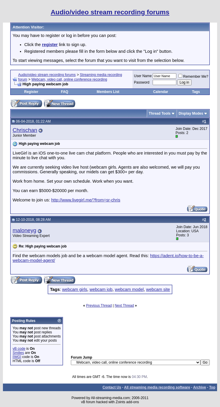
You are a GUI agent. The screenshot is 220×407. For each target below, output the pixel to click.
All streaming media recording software (157, 387)
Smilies (18, 353)
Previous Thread (99, 305)
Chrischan (25, 130)
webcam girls (74, 289)
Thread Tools (159, 113)
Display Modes (191, 113)
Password (141, 82)
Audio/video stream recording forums (47, 75)
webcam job (101, 289)
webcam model (129, 289)
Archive (199, 387)
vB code (19, 349)
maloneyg (24, 230)
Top (212, 387)
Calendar (160, 92)
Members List (108, 92)
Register (31, 92)
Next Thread (124, 305)
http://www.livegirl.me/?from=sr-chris (85, 200)
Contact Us (112, 387)
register (50, 44)
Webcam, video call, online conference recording (69, 79)
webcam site (158, 289)
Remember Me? (193, 76)
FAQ (64, 92)
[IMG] (17, 357)
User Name (143, 76)
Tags (196, 92)
